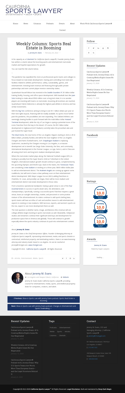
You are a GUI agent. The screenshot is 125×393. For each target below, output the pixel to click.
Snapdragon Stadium (51, 141)
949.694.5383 (93, 359)
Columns (37, 23)
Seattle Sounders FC (55, 92)
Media (35, 258)
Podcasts (50, 23)
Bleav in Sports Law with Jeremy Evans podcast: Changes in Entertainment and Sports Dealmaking (43, 307)
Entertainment (26, 258)
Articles (17, 258)
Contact (62, 30)
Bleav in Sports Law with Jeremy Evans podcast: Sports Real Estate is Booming (43, 299)
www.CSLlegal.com (35, 245)
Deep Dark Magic (105, 389)
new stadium (30, 167)
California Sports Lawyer (35, 249)
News (26, 23)
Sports (41, 258)
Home (15, 23)
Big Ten (21, 111)
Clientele (62, 335)
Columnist (30, 59)
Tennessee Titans (67, 165)
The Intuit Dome (18, 135)
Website (66, 277)
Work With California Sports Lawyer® (96, 23)
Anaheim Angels (46, 170)
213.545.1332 (92, 347)
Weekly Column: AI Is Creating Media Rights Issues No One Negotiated (99, 92)
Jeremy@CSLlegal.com (96, 336)
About (72, 23)
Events (62, 23)
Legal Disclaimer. (73, 389)
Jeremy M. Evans (36, 53)
